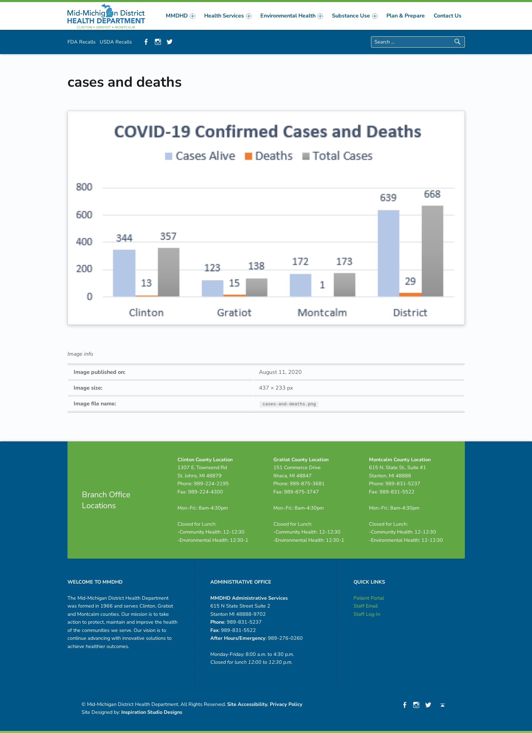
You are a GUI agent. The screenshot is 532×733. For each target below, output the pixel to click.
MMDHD (180, 16)
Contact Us (447, 16)
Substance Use (355, 16)
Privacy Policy (286, 704)
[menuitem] (180, 15)
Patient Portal (369, 598)
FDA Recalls (81, 41)
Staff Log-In (367, 614)
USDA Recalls (116, 41)
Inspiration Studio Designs (151, 712)
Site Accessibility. (248, 704)
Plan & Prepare (405, 16)
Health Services (227, 16)
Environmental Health (291, 16)
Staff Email (366, 605)
